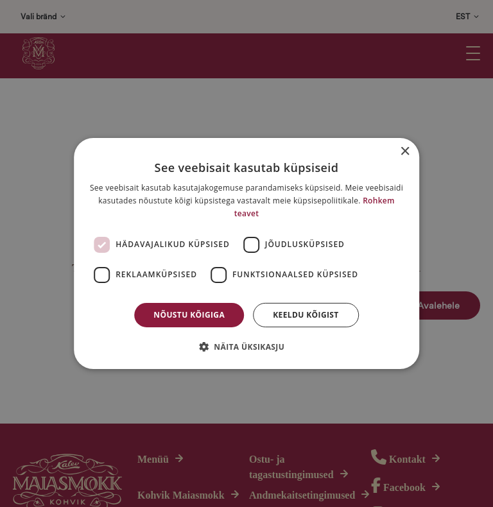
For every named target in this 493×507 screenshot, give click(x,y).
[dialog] (246, 253)
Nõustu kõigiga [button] (189, 314)
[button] (246, 346)
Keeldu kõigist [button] (306, 314)
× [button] (405, 152)
